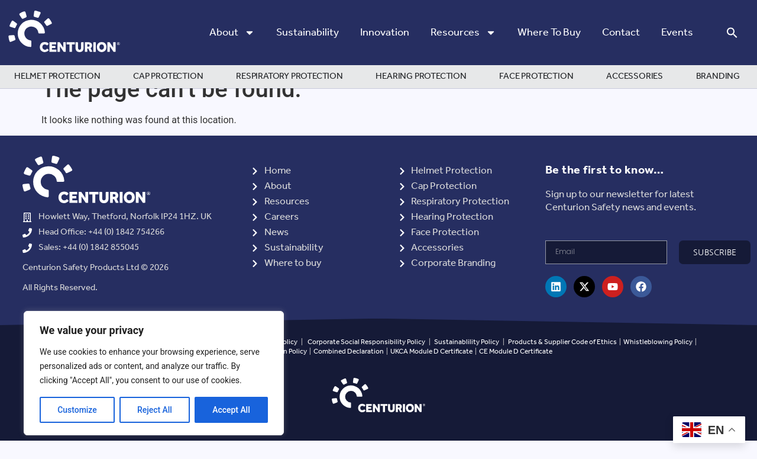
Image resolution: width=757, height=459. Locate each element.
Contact (621, 33)
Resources (463, 32)
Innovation (384, 33)
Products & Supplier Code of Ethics (562, 360)
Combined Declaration (348, 370)
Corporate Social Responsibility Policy (366, 360)
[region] (154, 373)
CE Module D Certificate (515, 370)
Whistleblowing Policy (658, 360)
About (232, 32)
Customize (77, 410)
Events (677, 33)
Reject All (154, 410)
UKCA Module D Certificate (431, 370)
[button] (732, 32)
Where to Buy (549, 33)
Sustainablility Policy (466, 360)
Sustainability (307, 33)
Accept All (231, 410)
